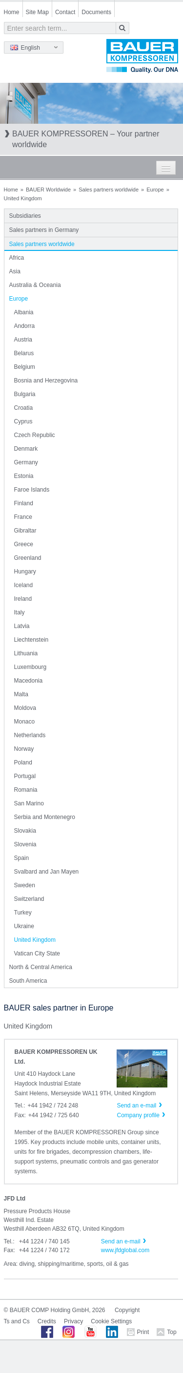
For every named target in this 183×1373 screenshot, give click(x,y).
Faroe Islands (32, 489)
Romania (26, 789)
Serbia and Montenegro (44, 817)
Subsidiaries (25, 215)
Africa (16, 257)
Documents (96, 12)
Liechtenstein (31, 639)
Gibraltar (25, 530)
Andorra (24, 326)
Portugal (25, 776)
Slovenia (25, 844)
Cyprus (23, 421)
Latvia (22, 626)
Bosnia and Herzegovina (46, 380)
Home (12, 12)
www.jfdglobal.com (125, 1250)
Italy (19, 612)
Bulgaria (25, 394)
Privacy (73, 1321)
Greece (23, 544)
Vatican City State (37, 953)
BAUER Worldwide (48, 189)
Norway (24, 748)
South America (28, 980)
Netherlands (30, 735)
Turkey (23, 912)
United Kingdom (35, 939)
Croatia (23, 407)
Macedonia (28, 680)
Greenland (27, 557)
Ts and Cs (17, 1321)
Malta (21, 694)
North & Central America (40, 967)
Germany (26, 462)
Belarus (24, 353)
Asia (14, 271)
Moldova (25, 708)
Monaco (24, 721)
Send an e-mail (121, 1241)
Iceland (23, 585)
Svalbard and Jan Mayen (46, 871)
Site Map (37, 12)
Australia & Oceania (35, 285)
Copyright (127, 1310)
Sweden (24, 885)
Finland (23, 503)
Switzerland (29, 899)
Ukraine (24, 926)
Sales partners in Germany (44, 230)
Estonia (24, 476)
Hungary (25, 571)
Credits (47, 1321)
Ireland (23, 598)
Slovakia (25, 830)
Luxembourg (30, 667)
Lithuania (26, 653)
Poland (23, 762)
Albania (24, 312)
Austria (23, 339)
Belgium (24, 366)
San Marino (29, 803)
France (23, 517)
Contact (65, 12)
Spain (21, 858)
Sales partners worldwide (109, 189)
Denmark (26, 448)
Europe (154, 189)
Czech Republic (34, 435)
